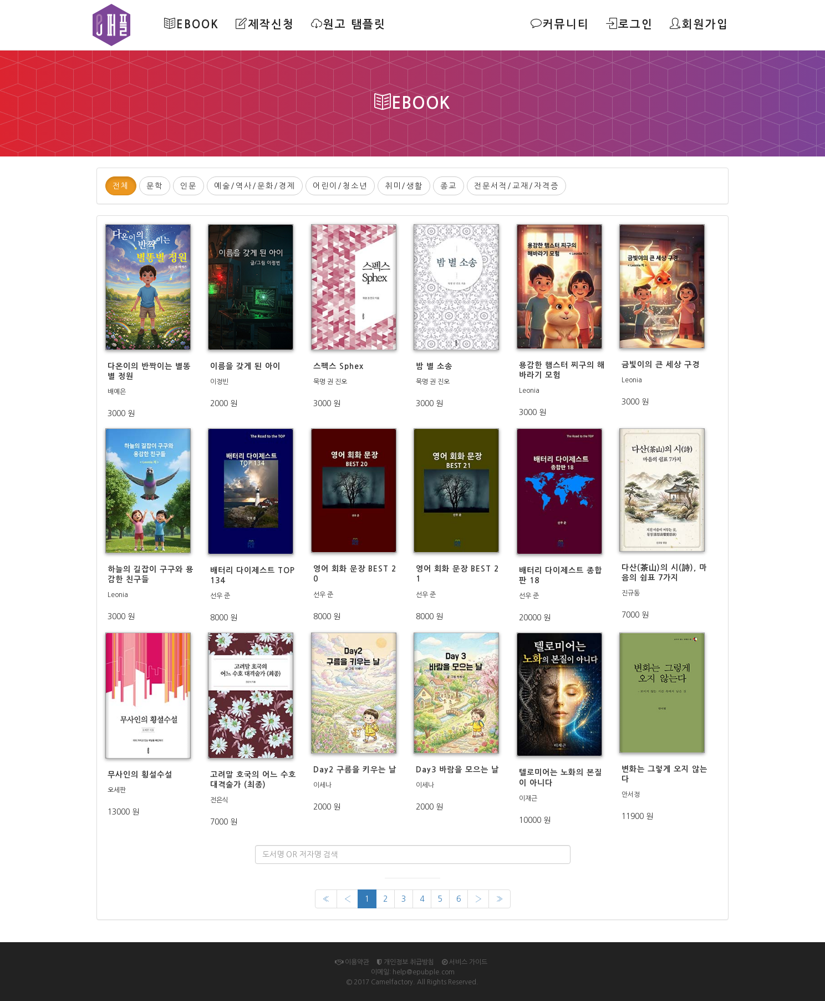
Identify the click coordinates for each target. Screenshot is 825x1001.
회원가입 (699, 24)
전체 (121, 186)
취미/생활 (404, 186)
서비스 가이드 (464, 962)
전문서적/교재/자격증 (516, 186)
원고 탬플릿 (347, 24)
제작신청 (264, 24)
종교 (448, 186)
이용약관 (352, 962)
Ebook (191, 24)
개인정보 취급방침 (405, 962)
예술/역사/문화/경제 (255, 186)
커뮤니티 (560, 24)
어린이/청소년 (340, 186)
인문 (188, 186)
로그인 (629, 24)
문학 (154, 186)
